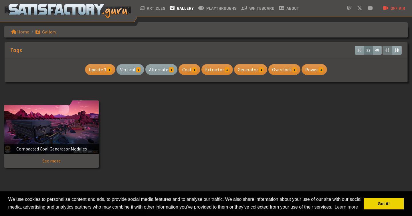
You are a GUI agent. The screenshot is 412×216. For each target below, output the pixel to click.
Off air (394, 8)
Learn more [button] (346, 207)
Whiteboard (257, 8)
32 (368, 50)
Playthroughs (217, 8)
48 (377, 50)
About (289, 8)
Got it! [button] (384, 203)
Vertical (130, 69)
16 (359, 50)
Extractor (217, 69)
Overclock (284, 69)
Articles (152, 8)
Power (314, 69)
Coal (189, 69)
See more (51, 161)
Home (20, 31)
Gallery (182, 8)
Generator (251, 69)
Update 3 (100, 69)
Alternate (161, 69)
